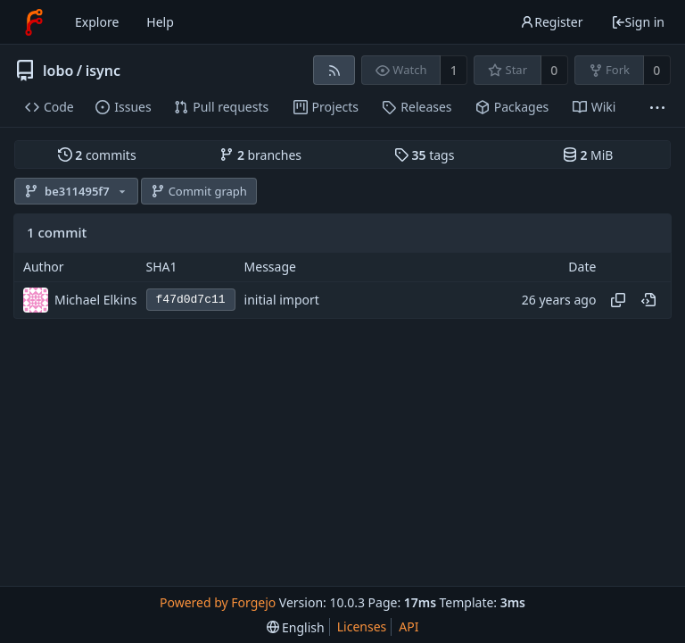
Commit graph (199, 191)
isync (103, 70)
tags (424, 154)
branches (260, 154)
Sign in (637, 21)
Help (160, 21)
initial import (281, 299)
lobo (58, 70)
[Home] (34, 22)
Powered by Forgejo (218, 602)
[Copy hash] (618, 300)
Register (551, 21)
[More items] (657, 107)
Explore (97, 21)
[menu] (296, 627)
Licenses (362, 626)
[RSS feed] (334, 70)
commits (97, 154)
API (408, 626)
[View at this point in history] (648, 300)
